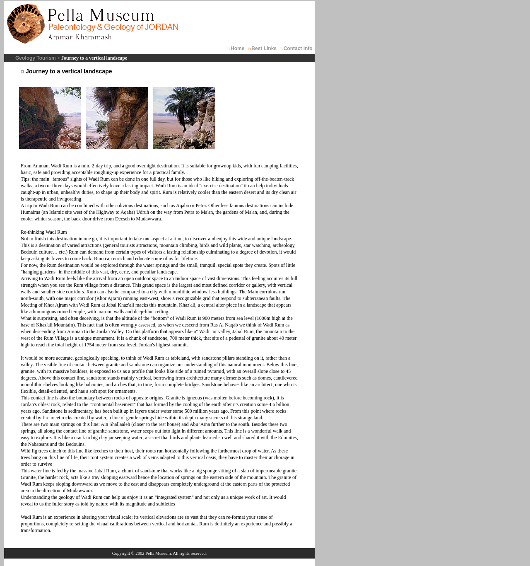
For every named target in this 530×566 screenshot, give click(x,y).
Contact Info (298, 48)
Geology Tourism (36, 58)
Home (237, 48)
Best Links (264, 48)
